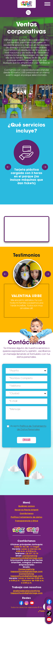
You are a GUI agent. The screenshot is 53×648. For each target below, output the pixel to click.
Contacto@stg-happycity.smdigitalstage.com (27, 575)
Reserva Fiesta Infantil (26, 510)
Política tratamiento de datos (26, 517)
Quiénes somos (26, 506)
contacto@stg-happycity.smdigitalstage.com (27, 557)
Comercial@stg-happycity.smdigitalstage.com (27, 570)
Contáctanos (26, 513)
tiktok (49, 613)
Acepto (28, 428)
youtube (49, 619)
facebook (49, 601)
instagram (49, 607)
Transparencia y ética (26, 521)
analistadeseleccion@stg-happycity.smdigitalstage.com (27, 592)
